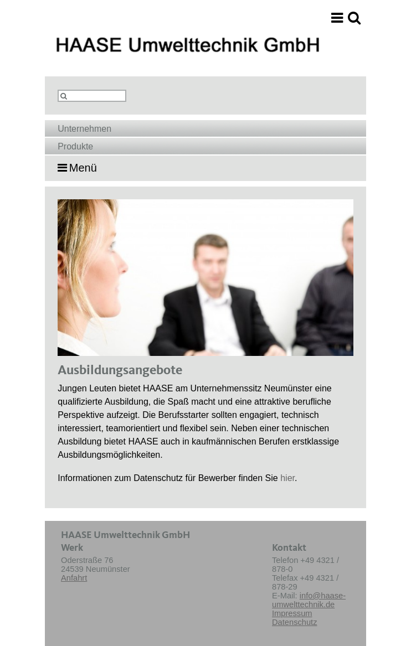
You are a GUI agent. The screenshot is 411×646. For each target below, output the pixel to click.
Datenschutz (294, 622)
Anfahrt (74, 577)
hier (287, 478)
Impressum (292, 613)
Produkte (75, 146)
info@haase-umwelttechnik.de (309, 600)
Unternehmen (84, 128)
